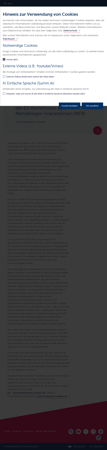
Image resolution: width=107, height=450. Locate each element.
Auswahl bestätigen (70, 106)
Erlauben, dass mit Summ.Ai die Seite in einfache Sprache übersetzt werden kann (45, 93)
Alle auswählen (92, 106)
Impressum (9, 38)
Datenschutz (70, 30)
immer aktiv (12, 59)
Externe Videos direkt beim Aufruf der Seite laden (30, 76)
